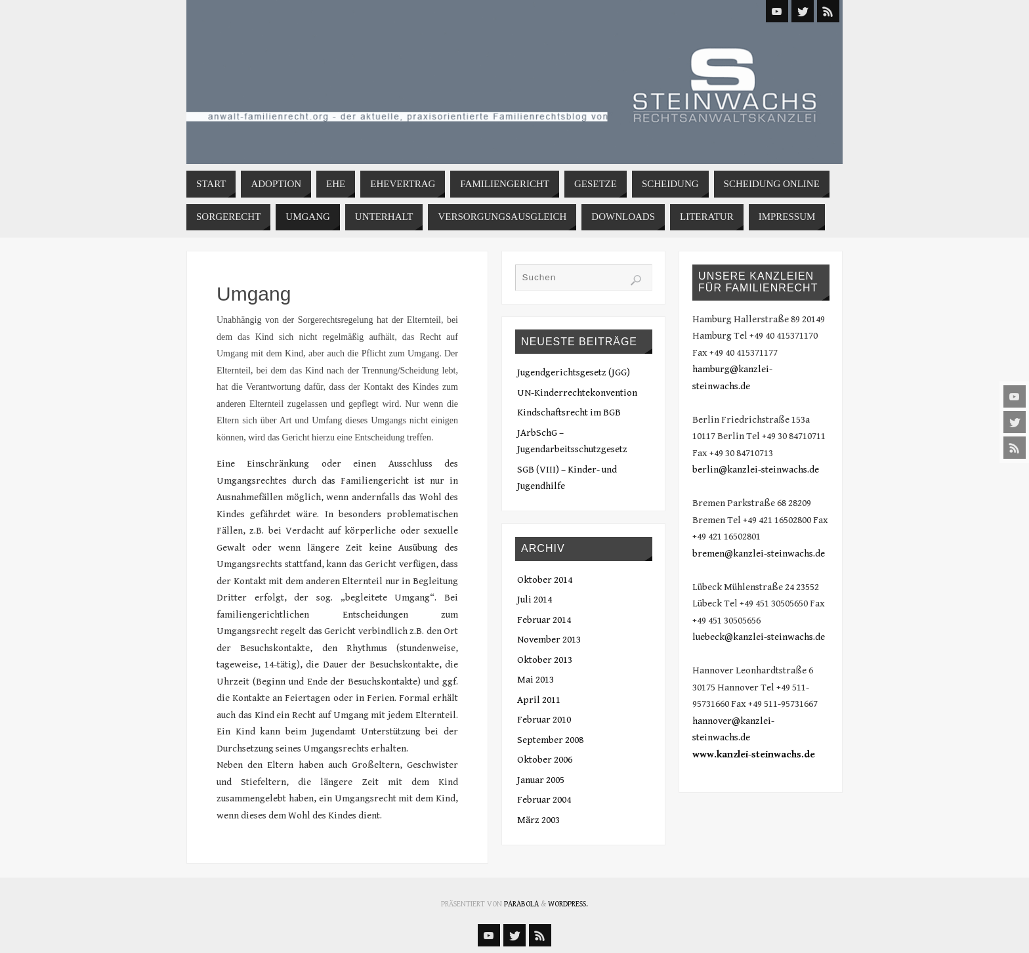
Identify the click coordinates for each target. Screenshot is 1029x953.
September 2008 (550, 740)
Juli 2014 (534, 599)
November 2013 (549, 639)
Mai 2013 (535, 679)
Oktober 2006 (544, 759)
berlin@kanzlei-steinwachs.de (755, 469)
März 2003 (538, 820)
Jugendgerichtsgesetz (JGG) (573, 372)
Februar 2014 (544, 619)
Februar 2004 (544, 799)
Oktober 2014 (544, 579)
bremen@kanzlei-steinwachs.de (758, 553)
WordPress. (568, 904)
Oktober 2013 (544, 660)
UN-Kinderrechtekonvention (577, 392)
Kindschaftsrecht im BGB (569, 412)
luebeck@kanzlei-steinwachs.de (758, 637)
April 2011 (538, 700)
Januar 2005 (540, 780)
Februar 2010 (544, 719)
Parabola (521, 904)
